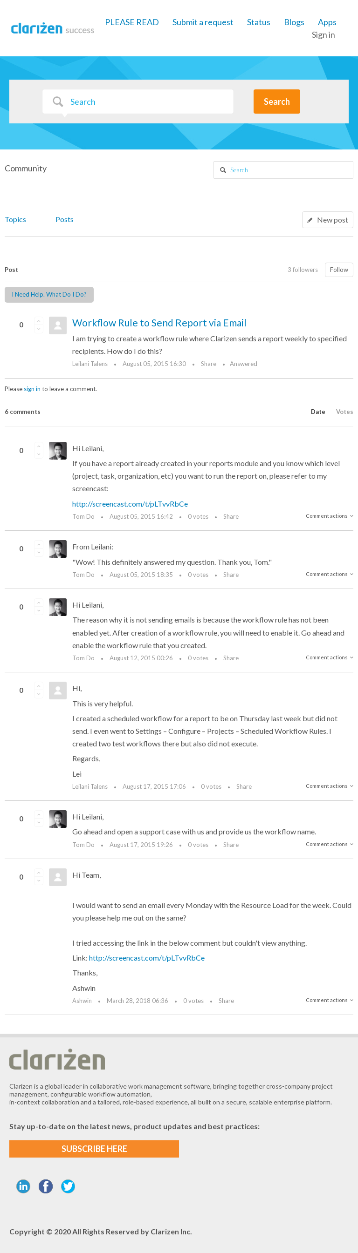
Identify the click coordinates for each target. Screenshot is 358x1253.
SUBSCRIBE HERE (94, 1149)
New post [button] (332, 219)
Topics (15, 219)
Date (318, 411)
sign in (32, 389)
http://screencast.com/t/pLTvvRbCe (130, 503)
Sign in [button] (323, 34)
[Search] (138, 101)
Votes (344, 411)
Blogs (294, 22)
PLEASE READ (132, 22)
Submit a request (203, 22)
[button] (38, 321)
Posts (64, 219)
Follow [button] (339, 269)
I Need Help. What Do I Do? (49, 294)
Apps (327, 22)
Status (258, 22)
